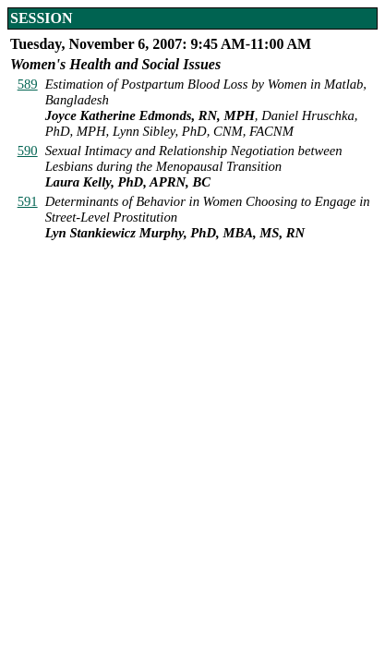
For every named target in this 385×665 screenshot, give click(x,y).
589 (28, 84)
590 (28, 150)
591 (28, 201)
